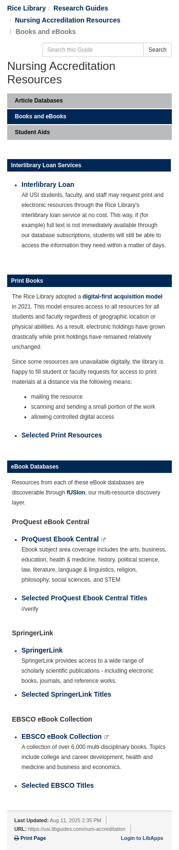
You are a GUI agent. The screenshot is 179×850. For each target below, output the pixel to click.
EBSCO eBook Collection (62, 736)
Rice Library (26, 8)
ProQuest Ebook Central (61, 539)
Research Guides (80, 8)
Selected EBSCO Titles (57, 785)
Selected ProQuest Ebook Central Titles (84, 598)
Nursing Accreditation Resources (67, 20)
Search (157, 49)
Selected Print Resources (61, 435)
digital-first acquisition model (122, 296)
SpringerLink (42, 650)
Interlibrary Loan (47, 184)
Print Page (30, 838)
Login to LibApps (142, 838)
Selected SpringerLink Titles (66, 694)
